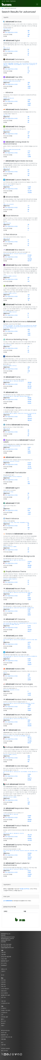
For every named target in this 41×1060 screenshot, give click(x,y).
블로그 (2, 1019)
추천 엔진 (32, 703)
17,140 (29, 257)
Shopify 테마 (19, 476)
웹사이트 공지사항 (32, 413)
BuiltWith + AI (4, 1035)
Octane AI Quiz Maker (19, 534)
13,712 (29, 870)
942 (29, 644)
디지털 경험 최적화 (30, 607)
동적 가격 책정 (16, 850)
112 (28, 137)
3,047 (29, 627)
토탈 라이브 (6, 30)
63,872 (29, 778)
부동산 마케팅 (16, 522)
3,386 (29, 872)
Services (13, 21)
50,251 (29, 415)
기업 (20, 63)
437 (29, 331)
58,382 (29, 565)
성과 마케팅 (28, 735)
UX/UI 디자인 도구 (22, 560)
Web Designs (15, 126)
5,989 (29, 855)
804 (29, 596)
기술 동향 (3, 954)
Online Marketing (17, 425)
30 (28, 430)
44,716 (29, 739)
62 (28, 122)
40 (28, 497)
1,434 (29, 99)
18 (28, 436)
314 (29, 482)
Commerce (15, 59)
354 (29, 153)
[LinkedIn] (5, 1054)
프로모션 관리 (27, 850)
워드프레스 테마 (11, 98)
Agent (13, 488)
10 (28, 55)
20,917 (29, 708)
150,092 (30, 259)
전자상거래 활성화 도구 (18, 64)
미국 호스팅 (17, 461)
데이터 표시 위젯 (24, 592)
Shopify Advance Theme (16, 571)
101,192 (29, 401)
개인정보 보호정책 (5, 1048)
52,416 (29, 388)
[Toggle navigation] (37, 4)
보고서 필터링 (4, 993)
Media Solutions (17, 109)
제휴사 (2, 1025)
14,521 (29, 693)
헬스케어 (12, 204)
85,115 (29, 743)
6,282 (29, 659)
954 (29, 760)
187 (29, 277)
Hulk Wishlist (15, 784)
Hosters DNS (15, 669)
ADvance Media (12, 197)
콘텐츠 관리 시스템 (7, 491)
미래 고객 (3, 986)
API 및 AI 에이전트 (5, 1030)
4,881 (29, 189)
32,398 (29, 399)
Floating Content (17, 604)
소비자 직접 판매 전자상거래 (18, 326)
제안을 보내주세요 (24, 889)
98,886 (30, 819)
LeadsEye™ (4, 965)
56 (28, 117)
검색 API (24, 253)
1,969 (29, 594)
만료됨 (5, 36)
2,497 (29, 661)
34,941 (29, 403)
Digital (13, 40)
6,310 (29, 155)
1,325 (29, 335)
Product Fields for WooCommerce (16, 826)
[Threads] (13, 1054)
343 (29, 758)
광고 (4, 507)
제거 (2, 1042)
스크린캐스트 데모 (5, 1003)
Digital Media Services (19, 161)
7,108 (29, 817)
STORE (13, 503)
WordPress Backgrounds (20, 556)
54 (28, 118)
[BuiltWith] (7, 4)
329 (29, 449)
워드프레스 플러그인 (9, 185)
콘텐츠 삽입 (16, 381)
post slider (14, 636)
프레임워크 (5, 98)
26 (28, 493)
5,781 (29, 609)
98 (28, 209)
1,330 (29, 88)
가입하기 (3, 971)
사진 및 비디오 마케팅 (30, 639)
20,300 (29, 853)
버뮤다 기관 (8, 29)
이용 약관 (3, 1044)
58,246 (30, 420)
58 (28, 175)
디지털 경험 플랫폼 (9, 326)
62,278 (29, 468)
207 (29, 132)
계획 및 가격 (4, 969)
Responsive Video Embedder (16, 809)
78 (28, 300)
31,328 (29, 567)
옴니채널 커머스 (33, 64)
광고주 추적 (10, 735)
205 (29, 802)
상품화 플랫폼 (10, 63)
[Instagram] (21, 1054)
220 (29, 298)
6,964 (29, 598)
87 (28, 67)
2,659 (29, 680)
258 (29, 371)
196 (28, 30)
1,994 (29, 720)
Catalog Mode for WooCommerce (16, 143)
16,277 (29, 631)
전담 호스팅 (12, 461)
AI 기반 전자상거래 (25, 63)
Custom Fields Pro (17, 180)
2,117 (29, 706)
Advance (9, 92)
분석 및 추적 (5, 735)
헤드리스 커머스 (26, 64)
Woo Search (15, 250)
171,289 (29, 741)
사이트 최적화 (16, 735)
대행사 (4, 29)
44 (28, 207)
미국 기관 (8, 48)
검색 (7, 901)
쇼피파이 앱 (14, 276)
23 (28, 352)
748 (29, 674)
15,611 (29, 613)
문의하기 (3, 1023)
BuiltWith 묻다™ (5, 961)
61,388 (29, 780)
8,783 (29, 626)
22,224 (29, 724)
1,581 (29, 611)
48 (28, 434)
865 (29, 101)
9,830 (29, 615)
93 (28, 350)
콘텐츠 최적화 (26, 396)
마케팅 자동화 (16, 396)
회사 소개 (3, 1021)
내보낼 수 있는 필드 (5, 1010)
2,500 (29, 103)
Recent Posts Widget (19, 715)
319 (28, 136)
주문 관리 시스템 (13, 328)
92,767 (29, 261)
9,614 (29, 646)
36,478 (30, 835)
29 (28, 53)
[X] (2, 1054)
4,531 (29, 514)
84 (28, 170)
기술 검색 (3, 952)
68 (28, 761)
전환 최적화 (21, 396)
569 (29, 776)
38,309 (29, 382)
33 (28, 228)
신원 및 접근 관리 (17, 771)
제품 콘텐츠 (21, 869)
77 (28, 529)
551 (29, 676)
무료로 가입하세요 (11, 1)
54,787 (30, 191)
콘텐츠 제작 (17, 624)
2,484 (29, 774)
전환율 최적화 (11, 64)
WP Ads (13, 730)
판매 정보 (3, 984)
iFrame (13, 377)
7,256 (29, 705)
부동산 (12, 491)
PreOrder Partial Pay (18, 285)
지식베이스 (3, 1008)
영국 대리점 (8, 130)
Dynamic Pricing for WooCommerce (17, 846)
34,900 (30, 874)
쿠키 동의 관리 (26, 413)
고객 (2, 1014)
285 (29, 34)
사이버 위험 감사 (5, 988)
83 (28, 171)
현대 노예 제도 (4, 1050)
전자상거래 (5, 63)
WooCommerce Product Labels (19, 441)
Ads (12, 392)
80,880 (30, 838)
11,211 (29, 563)
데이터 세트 (4, 1032)
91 (28, 73)
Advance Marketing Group (17, 339)
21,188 (29, 876)
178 (29, 71)
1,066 (29, 105)
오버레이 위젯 (20, 413)
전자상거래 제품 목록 (6, 956)
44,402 (30, 840)
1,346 (29, 447)
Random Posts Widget (19, 699)
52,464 (30, 857)
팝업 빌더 (15, 413)
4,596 (29, 156)
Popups (13, 407)
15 (28, 240)
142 (29, 174)
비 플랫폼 (10, 81)
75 (28, 32)
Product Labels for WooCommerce (16, 864)
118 (28, 120)
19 (28, 49)
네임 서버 (5, 672)
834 (29, 510)
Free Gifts (14, 77)
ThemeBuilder (16, 472)
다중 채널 (18, 325)
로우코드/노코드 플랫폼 (10, 624)
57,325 (29, 255)
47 (28, 206)
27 (28, 580)
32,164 (29, 859)
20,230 (29, 726)
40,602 (30, 192)
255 (29, 367)
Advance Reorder (13, 356)
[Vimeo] (15, 1054)
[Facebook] (7, 1054)
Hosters (13, 457)
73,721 (29, 466)
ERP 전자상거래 (27, 326)
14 (28, 134)
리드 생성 (27, 522)
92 (28, 524)
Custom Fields (16, 652)
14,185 (29, 187)
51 (28, 211)
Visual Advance (12, 215)
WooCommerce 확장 (16, 81)
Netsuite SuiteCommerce (21, 321)
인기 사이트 (4, 963)
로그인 (3, 1)
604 (29, 329)
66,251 (29, 398)
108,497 (30, 418)
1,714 (29, 151)
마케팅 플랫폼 (22, 522)
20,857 (30, 664)
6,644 (29, 648)
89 (28, 36)
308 (29, 483)
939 (29, 722)
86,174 (29, 737)
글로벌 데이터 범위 (5, 995)
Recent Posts (15, 588)
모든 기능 (3, 997)
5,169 (29, 451)
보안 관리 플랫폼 (24, 771)
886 (29, 756)
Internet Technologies (19, 684)
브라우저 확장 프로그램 (6, 1037)
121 (28, 369)
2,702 (29, 508)
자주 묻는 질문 (4, 1017)
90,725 (29, 386)
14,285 (29, 836)
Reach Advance (12, 518)
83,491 (29, 821)
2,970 (29, 642)
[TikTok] (10, 1054)
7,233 (29, 512)
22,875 (29, 416)
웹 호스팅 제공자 (6, 461)
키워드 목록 (4, 959)
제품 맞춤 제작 (16, 833)
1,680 (29, 86)
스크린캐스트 (4, 1012)
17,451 (29, 384)
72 (28, 296)
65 (28, 84)
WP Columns (15, 619)
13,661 (29, 710)
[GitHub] (18, 1054)
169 (28, 528)
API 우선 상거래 (32, 63)
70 (28, 346)
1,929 (29, 333)
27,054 (30, 561)
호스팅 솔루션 (16, 63)
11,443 (29, 463)
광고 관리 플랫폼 (22, 735)
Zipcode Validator (17, 265)
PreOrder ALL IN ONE (18, 304)
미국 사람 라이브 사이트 (11, 32)
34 (28, 244)
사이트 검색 (16, 253)
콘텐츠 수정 (16, 560)
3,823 (29, 453)
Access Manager (17, 766)
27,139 (29, 663)
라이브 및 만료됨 (7, 34)
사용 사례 (3, 1001)
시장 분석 (3, 982)
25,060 (30, 629)
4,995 (29, 599)
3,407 (29, 678)
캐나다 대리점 (8, 345)
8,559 (29, 464)
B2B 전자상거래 (29, 325)
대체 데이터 (4, 991)
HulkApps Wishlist (17, 747)
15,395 (29, 816)
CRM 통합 (3, 1039)
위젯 (4, 185)
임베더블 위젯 (21, 381)
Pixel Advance (11, 234)
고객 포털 (29, 771)
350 (29, 82)
